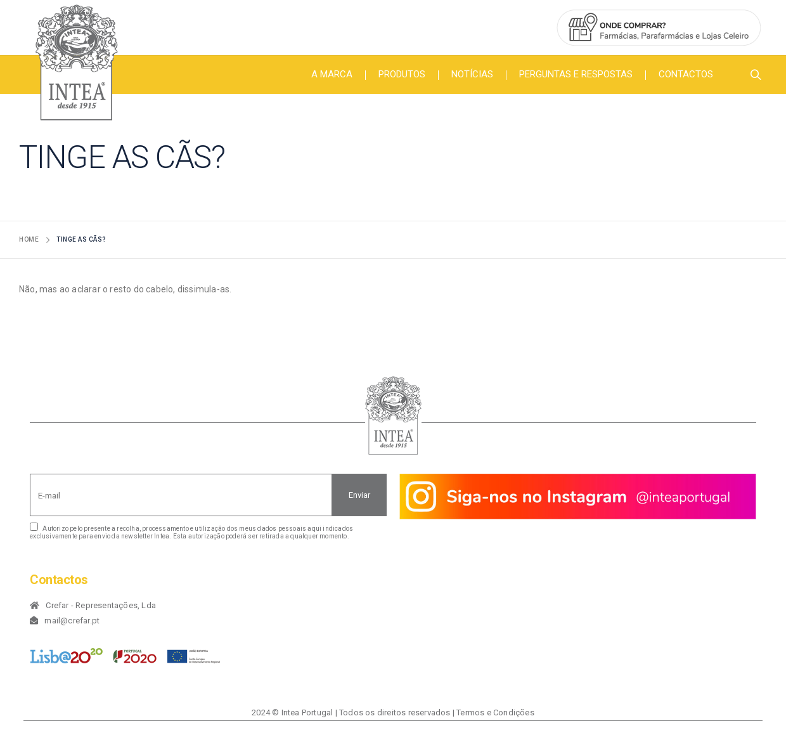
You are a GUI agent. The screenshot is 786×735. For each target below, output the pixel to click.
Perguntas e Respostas (576, 74)
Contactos (686, 74)
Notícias (472, 74)
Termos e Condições (495, 712)
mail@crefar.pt (72, 620)
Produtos (401, 74)
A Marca (331, 74)
